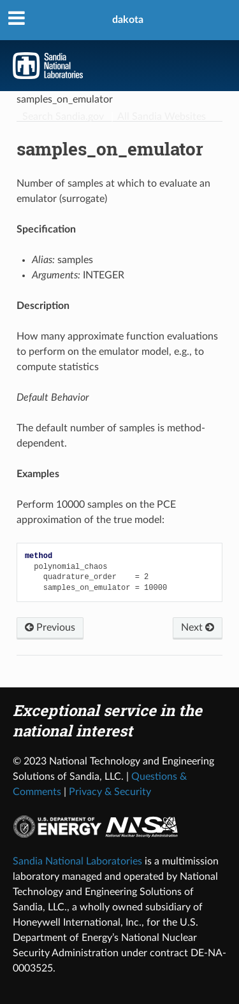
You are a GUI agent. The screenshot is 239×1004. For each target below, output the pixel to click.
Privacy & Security (110, 792)
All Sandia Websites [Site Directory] (161, 116)
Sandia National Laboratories (77, 861)
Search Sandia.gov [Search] (63, 116)
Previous (50, 627)
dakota (127, 20)
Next (197, 627)
